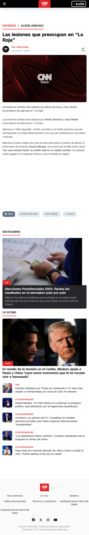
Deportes (9, 26)
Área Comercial (14, 495)
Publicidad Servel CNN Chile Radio (15, 512)
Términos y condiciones (44, 501)
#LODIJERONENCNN (24, 399)
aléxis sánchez (32, 26)
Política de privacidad (15, 501)
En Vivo (44, 495)
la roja (69, 214)
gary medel (51, 214)
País (17, 384)
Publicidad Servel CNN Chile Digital (74, 503)
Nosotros (74, 495)
